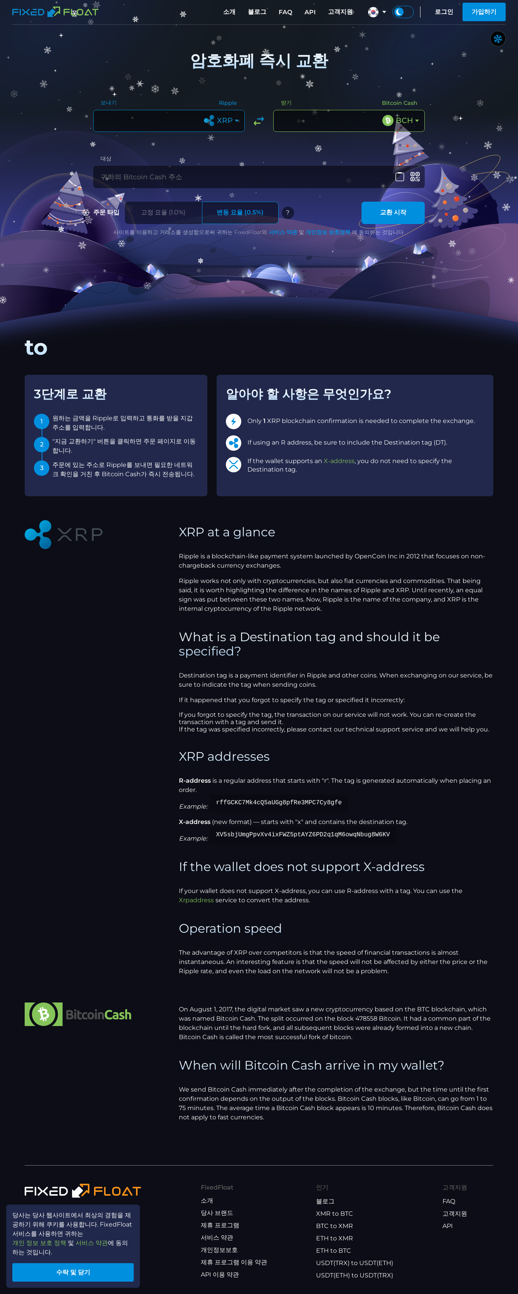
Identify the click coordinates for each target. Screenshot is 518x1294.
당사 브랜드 (217, 1212)
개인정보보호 (219, 1250)
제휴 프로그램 (220, 1225)
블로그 (257, 11)
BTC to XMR (334, 1226)
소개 (229, 11)
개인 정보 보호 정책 (39, 1243)
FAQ (285, 12)
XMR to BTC (334, 1213)
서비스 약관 (283, 232)
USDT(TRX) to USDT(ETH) (354, 1263)
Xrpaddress (196, 900)
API (310, 12)
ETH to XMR (334, 1238)
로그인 (444, 11)
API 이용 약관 (220, 1274)
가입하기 (484, 11)
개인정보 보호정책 (328, 232)
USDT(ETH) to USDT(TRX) (354, 1275)
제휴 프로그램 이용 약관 (234, 1262)
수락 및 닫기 (73, 1272)
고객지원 (340, 11)
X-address (339, 461)
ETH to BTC (333, 1250)
